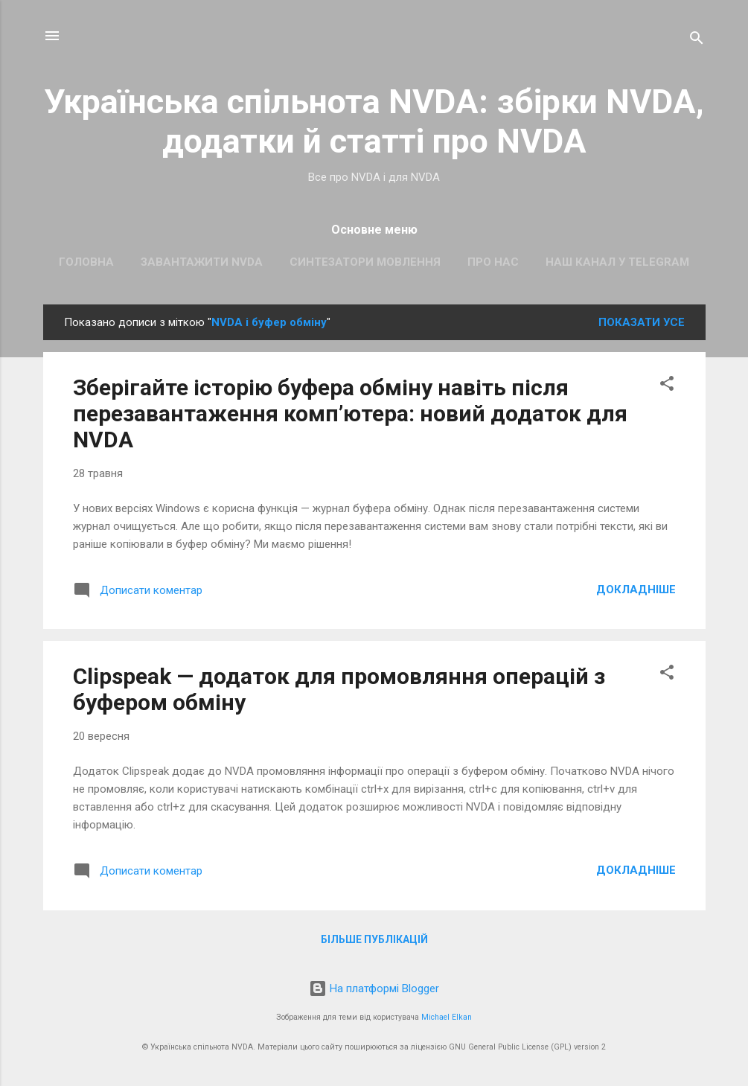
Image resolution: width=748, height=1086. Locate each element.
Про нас (493, 262)
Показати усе (641, 322)
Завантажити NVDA (202, 262)
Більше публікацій (374, 939)
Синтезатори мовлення (365, 262)
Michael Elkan (446, 1017)
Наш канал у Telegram (617, 262)
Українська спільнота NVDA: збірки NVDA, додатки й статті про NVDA (374, 121)
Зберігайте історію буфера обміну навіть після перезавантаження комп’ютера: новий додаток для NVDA (350, 413)
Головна (86, 262)
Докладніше (636, 589)
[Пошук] (697, 40)
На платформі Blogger (374, 988)
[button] (667, 385)
